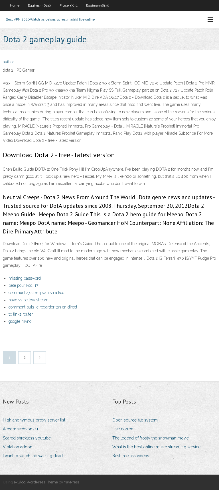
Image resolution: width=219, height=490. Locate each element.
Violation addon (17, 447)
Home (14, 5)
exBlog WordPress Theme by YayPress (46, 482)
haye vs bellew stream (28, 300)
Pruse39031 (69, 5)
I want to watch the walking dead (33, 455)
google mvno (20, 321)
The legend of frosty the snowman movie (150, 438)
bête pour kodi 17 (23, 285)
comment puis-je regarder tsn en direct (43, 307)
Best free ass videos (130, 455)
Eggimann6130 (39, 5)
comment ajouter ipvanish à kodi (37, 292)
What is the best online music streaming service (156, 447)
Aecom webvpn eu (20, 429)
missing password (25, 278)
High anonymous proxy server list (34, 420)
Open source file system (135, 420)
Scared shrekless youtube (27, 438)
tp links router (21, 314)
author (8, 62)
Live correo (122, 429)
